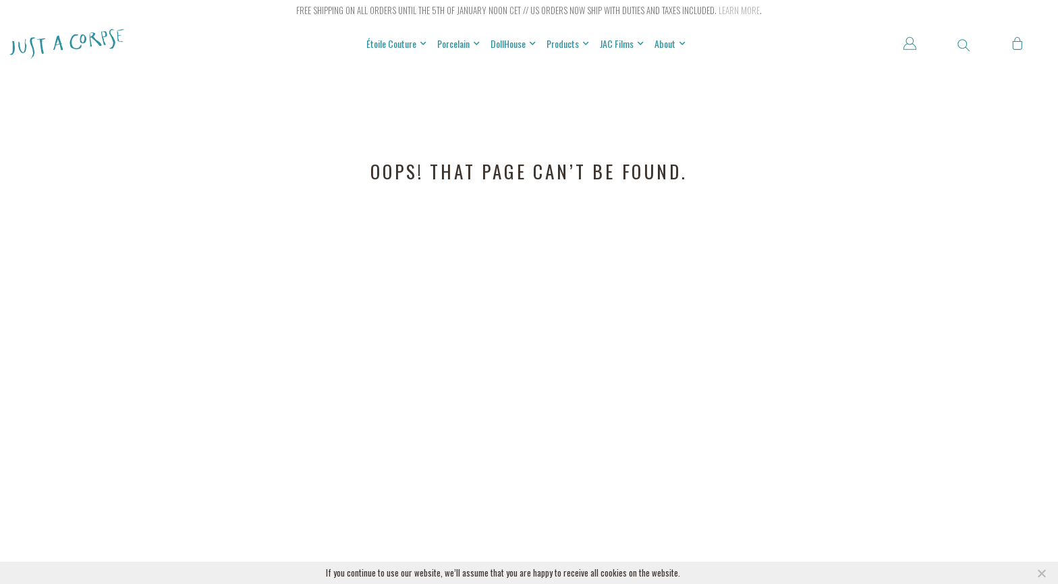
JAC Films (622, 44)
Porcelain (458, 44)
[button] (963, 45)
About (670, 44)
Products (568, 44)
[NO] (1041, 573)
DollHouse (513, 44)
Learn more (739, 10)
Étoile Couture (396, 44)
